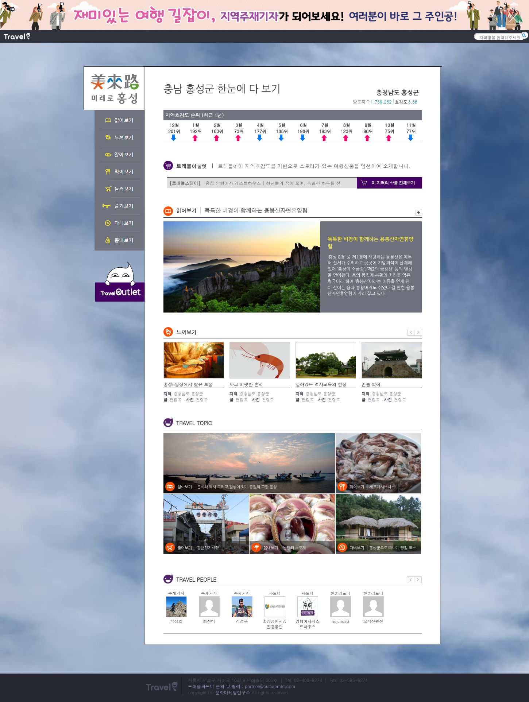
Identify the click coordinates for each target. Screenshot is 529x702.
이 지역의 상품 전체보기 (393, 182)
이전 (411, 332)
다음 (418, 332)
